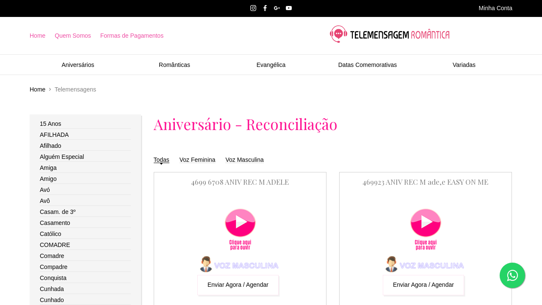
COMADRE (55, 244)
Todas (161, 159)
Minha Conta (495, 8)
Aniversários (77, 64)
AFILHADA (54, 134)
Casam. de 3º (58, 211)
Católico (50, 233)
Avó (45, 189)
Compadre (53, 266)
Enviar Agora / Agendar (237, 284)
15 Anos (50, 123)
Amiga (48, 167)
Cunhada (52, 289)
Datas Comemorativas (367, 64)
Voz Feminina (198, 159)
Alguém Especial (62, 156)
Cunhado (52, 300)
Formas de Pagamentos (131, 35)
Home (37, 35)
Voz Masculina (244, 159)
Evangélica (271, 64)
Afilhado (50, 145)
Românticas (174, 64)
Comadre (52, 255)
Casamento (55, 222)
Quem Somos (73, 35)
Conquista (53, 277)
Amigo (48, 178)
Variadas (464, 64)
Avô (45, 200)
